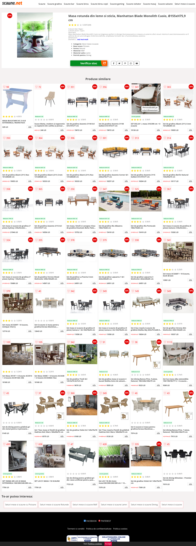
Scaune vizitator (133, 4)
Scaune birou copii (99, 4)
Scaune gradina (54, 4)
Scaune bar (69, 4)
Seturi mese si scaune (185, 4)
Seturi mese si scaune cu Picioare (20, 504)
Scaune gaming (117, 4)
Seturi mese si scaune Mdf (85, 504)
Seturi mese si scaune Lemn (114, 504)
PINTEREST (104, 521)
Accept (108, 543)
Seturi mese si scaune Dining (144, 504)
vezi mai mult (82, 39)
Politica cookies (120, 528)
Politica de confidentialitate (99, 528)
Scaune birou (82, 4)
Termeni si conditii (75, 528)
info (29, 127)
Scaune (41, 4)
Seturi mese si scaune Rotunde (54, 504)
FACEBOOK (90, 521)
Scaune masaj (149, 4)
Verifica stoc (93, 63)
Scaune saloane (165, 4)
